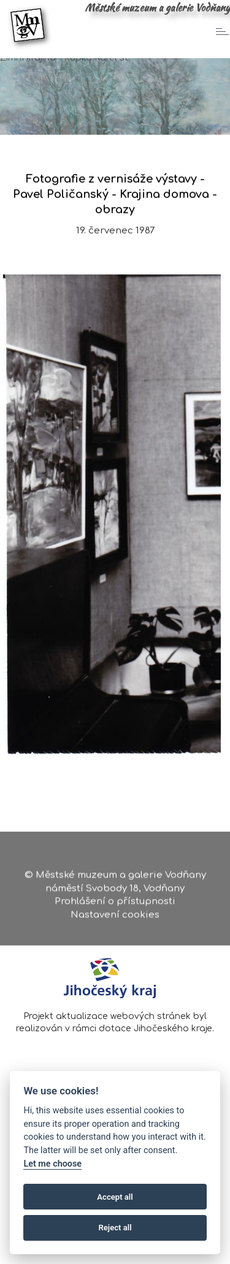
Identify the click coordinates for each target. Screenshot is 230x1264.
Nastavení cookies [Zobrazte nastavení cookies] (115, 915)
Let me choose (52, 1164)
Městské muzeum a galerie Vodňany (157, 7)
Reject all (114, 1227)
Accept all (114, 1197)
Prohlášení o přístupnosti (115, 902)
